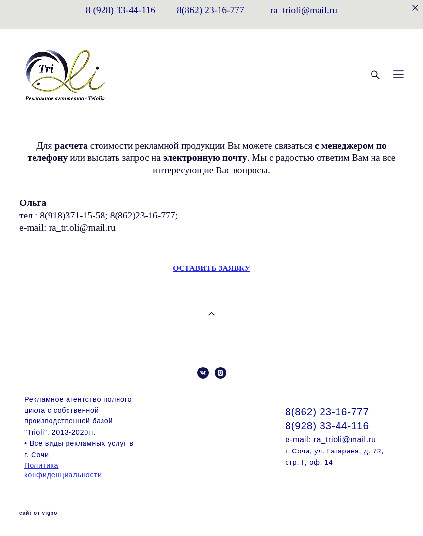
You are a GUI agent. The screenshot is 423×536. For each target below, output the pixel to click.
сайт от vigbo (38, 513)
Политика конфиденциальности (63, 470)
